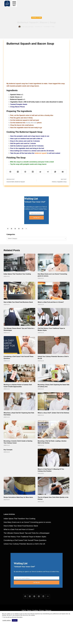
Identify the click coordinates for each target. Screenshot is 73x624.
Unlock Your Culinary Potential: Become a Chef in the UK (24, 551)
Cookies (35, 610)
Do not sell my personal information (13, 617)
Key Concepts (8, 449)
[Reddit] (40, 172)
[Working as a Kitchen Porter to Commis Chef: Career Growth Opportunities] (19, 373)
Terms (29, 610)
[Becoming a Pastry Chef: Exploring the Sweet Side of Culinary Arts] (53, 373)
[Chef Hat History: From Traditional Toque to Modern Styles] (53, 317)
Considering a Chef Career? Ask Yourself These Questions (25, 547)
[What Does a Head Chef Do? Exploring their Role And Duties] (19, 401)
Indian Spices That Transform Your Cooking (17, 274)
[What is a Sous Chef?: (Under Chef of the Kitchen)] (53, 401)
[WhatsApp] (55, 172)
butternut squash (41, 153)
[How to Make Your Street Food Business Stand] (19, 291)
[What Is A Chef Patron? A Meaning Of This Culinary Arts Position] (53, 458)
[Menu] (14, 3)
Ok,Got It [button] (14, 620)
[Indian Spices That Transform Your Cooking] (19, 262)
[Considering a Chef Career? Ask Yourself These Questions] (19, 345)
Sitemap (48, 610)
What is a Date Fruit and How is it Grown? (51, 302)
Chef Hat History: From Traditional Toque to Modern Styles (25, 544)
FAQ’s (24, 610)
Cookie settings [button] (6, 620)
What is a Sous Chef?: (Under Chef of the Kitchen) (53, 413)
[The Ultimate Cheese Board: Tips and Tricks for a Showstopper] (19, 317)
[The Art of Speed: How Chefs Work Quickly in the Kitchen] (53, 486)
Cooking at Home (36, 17)
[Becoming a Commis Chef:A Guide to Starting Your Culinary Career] (19, 429)
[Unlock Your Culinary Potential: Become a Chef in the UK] (53, 345)
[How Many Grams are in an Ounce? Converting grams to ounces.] (53, 262)
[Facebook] (10, 172)
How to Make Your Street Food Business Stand (18, 302)
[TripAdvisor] (26, 228)
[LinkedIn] (32, 172)
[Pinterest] (25, 172)
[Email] (62, 172)
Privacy (41, 610)
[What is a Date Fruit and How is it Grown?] (53, 291)
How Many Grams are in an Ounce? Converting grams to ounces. (27, 529)
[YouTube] (19, 228)
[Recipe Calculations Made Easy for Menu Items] (19, 486)
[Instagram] (15, 228)
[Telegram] (48, 172)
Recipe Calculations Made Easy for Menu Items (18, 497)
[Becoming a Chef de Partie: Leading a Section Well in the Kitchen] (53, 429)
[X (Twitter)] (18, 172)
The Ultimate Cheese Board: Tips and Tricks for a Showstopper (27, 540)
